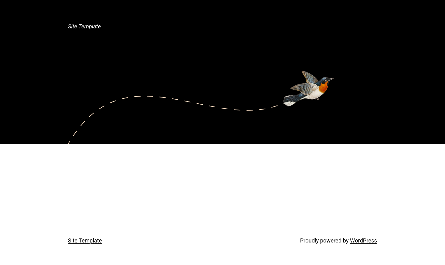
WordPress (363, 240)
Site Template (84, 26)
